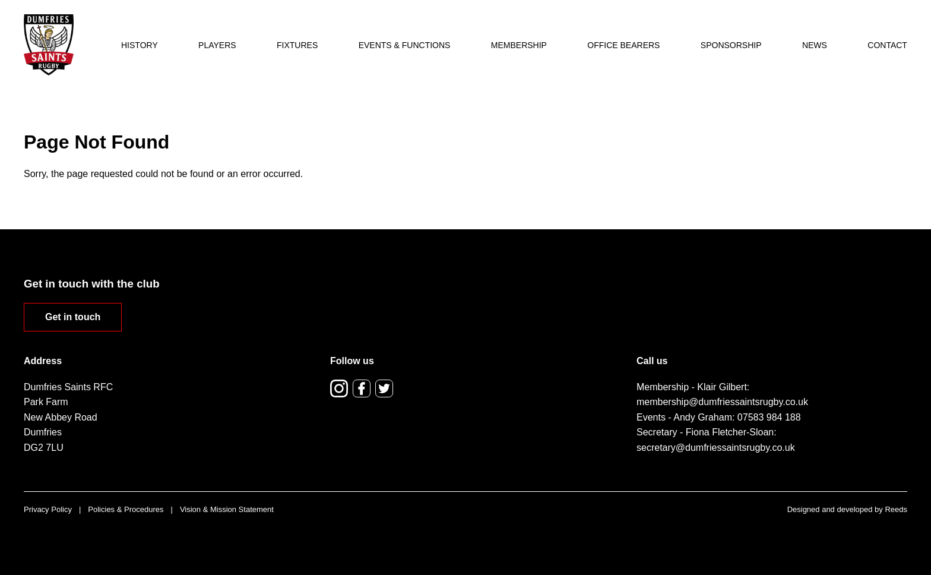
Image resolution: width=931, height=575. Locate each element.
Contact (887, 45)
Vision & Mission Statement (227, 509)
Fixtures (297, 45)
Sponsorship (731, 45)
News (814, 45)
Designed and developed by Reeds (847, 509)
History (139, 45)
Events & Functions (405, 45)
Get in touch (72, 317)
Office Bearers (623, 45)
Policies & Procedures (125, 509)
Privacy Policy (48, 509)
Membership (519, 45)
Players (217, 45)
